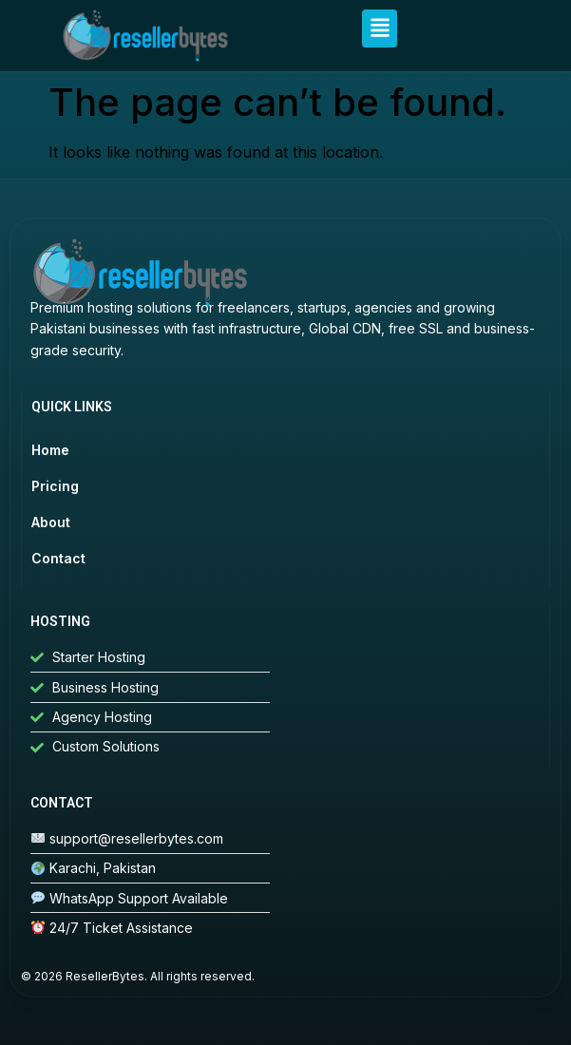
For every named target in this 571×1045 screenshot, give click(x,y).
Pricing (55, 486)
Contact (58, 558)
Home (50, 450)
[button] (379, 29)
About (50, 522)
